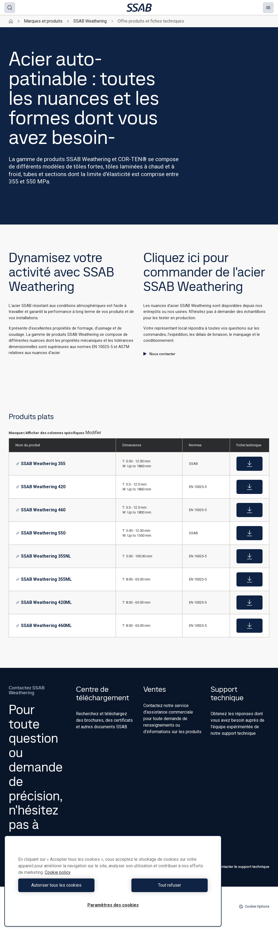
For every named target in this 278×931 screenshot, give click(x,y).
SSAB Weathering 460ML (44, 625)
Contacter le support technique (240, 866)
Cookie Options (254, 906)
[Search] (9, 7)
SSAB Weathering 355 (40, 463)
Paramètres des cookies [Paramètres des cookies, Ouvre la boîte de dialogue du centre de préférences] (113, 905)
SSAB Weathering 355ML (44, 579)
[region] (113, 881)
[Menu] (268, 7)
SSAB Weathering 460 (40, 509)
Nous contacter (159, 353)
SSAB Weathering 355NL (43, 556)
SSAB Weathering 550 (40, 533)
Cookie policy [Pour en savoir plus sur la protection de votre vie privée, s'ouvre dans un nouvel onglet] (58, 872)
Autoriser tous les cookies (64, 885)
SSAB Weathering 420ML (44, 602)
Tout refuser (161, 885)
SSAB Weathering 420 (40, 486)
